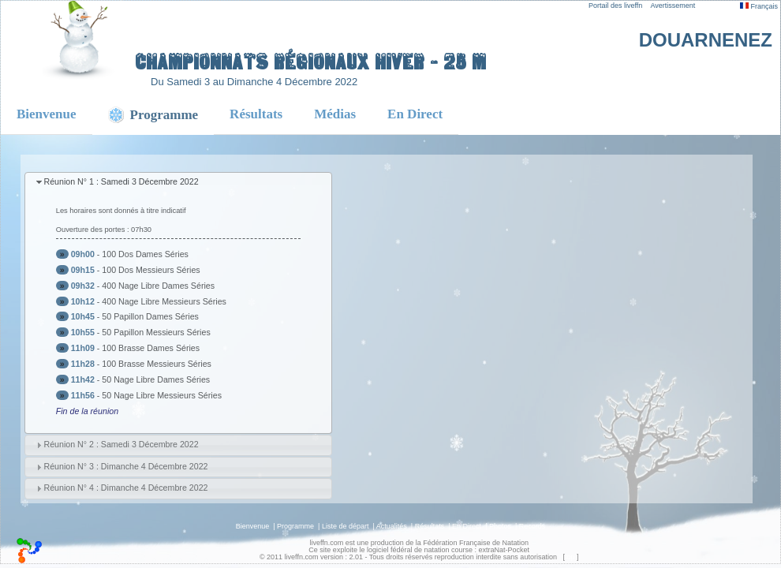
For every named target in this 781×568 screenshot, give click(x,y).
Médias (335, 113)
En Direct (415, 113)
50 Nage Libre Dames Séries (156, 379)
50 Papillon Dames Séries (150, 316)
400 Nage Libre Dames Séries (158, 285)
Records (532, 526)
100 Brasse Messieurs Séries (156, 363)
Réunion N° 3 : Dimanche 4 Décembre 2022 (125, 466)
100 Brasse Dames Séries (151, 348)
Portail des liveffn (615, 5)
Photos (500, 526)
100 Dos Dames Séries (145, 254)
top (570, 557)
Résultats (256, 113)
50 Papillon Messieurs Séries (156, 332)
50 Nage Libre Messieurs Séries (162, 395)
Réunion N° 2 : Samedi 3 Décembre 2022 (120, 444)
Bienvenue (47, 113)
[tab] (178, 182)
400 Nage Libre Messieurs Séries (164, 301)
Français (759, 6)
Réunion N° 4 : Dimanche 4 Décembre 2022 (125, 487)
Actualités (391, 526)
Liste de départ (345, 526)
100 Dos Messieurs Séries (151, 270)
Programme (295, 526)
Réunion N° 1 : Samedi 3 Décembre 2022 (120, 181)
